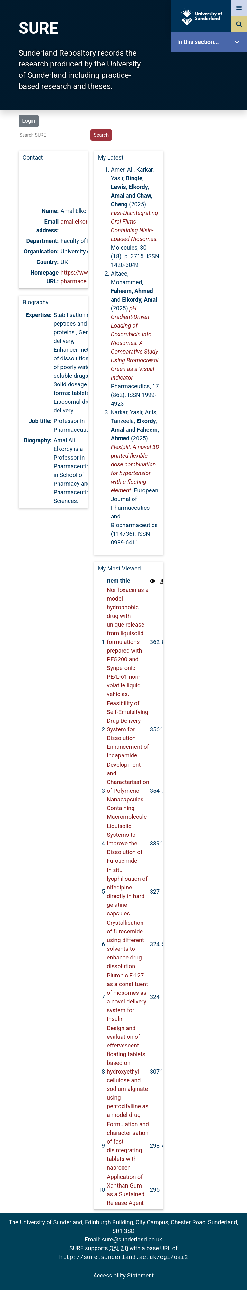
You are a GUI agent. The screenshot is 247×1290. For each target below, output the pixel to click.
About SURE (210, 103)
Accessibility (210, 246)
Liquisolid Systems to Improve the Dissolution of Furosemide (124, 843)
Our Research (210, 83)
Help (210, 225)
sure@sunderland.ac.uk (132, 1239)
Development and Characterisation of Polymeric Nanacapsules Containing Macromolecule (128, 790)
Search (210, 144)
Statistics (210, 185)
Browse (210, 123)
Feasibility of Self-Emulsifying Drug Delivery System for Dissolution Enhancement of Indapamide (128, 729)
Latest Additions (210, 164)
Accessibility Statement (123, 1274)
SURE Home (210, 62)
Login (28, 121)
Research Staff (210, 205)
